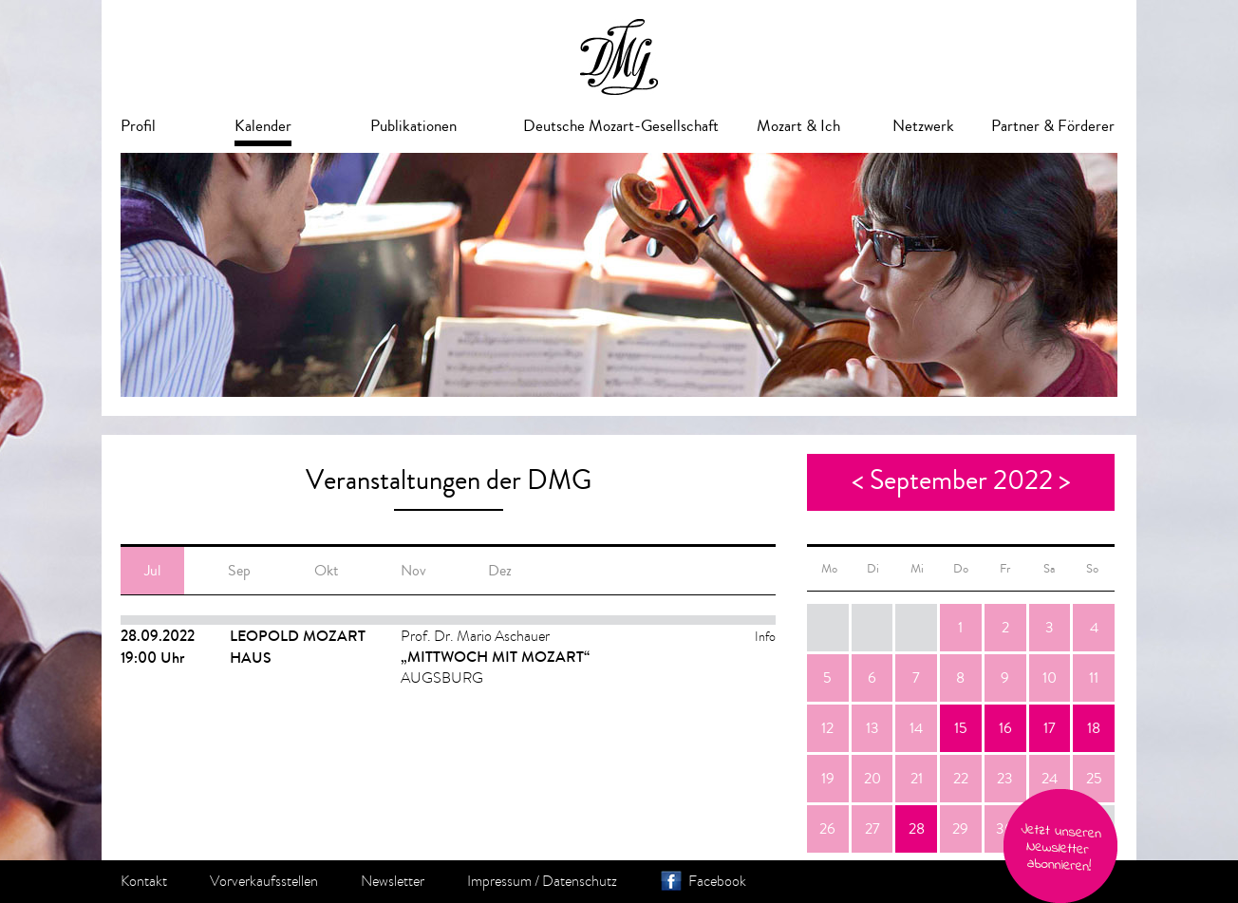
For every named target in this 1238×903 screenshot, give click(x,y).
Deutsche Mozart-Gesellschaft (621, 126)
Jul (152, 570)
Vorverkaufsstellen (264, 881)
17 (1049, 728)
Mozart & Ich (798, 126)
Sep (239, 570)
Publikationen (413, 126)
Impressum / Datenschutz (542, 881)
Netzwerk (923, 126)
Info (765, 637)
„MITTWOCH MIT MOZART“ (495, 657)
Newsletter (392, 881)
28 (917, 828)
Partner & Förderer (1053, 126)
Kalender (262, 126)
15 (960, 728)
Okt (326, 570)
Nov (413, 570)
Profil (138, 126)
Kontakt (144, 881)
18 (1093, 728)
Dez (500, 570)
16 (1005, 728)
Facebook (717, 881)
